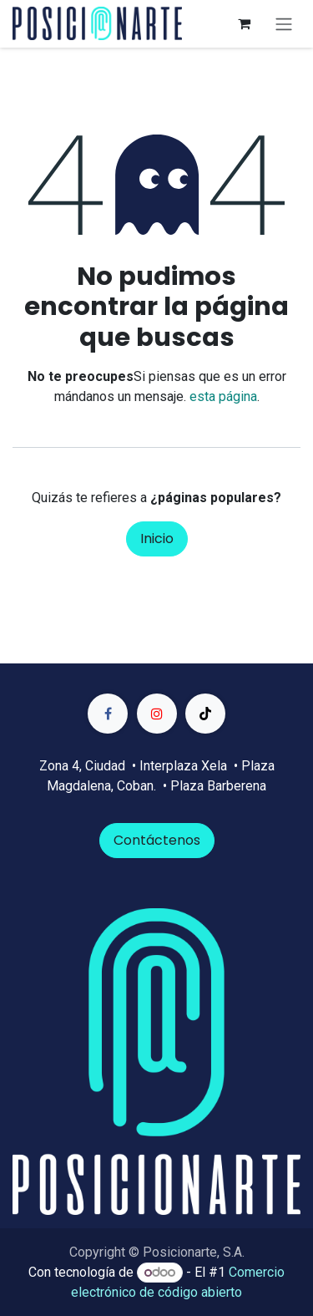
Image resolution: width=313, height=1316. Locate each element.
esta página (223, 396)
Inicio (157, 538)
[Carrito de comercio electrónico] (243, 23)
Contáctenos (157, 840)
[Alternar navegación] (283, 24)
